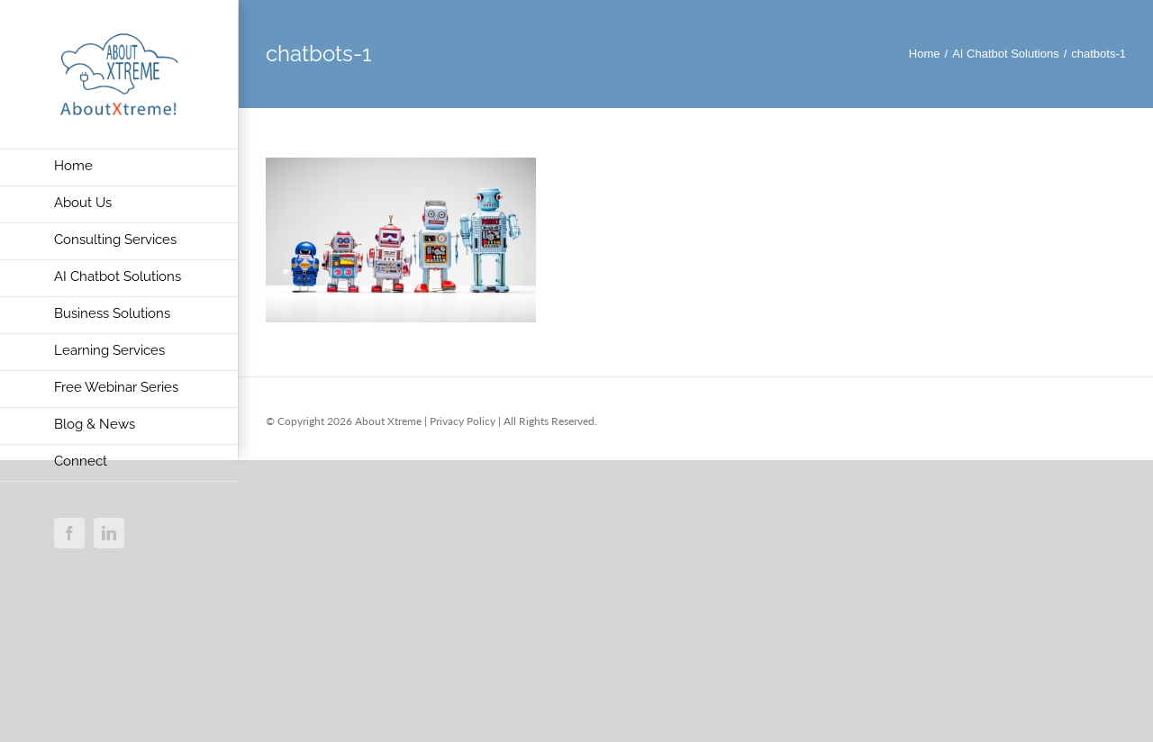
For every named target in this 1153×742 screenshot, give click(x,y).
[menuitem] (119, 167)
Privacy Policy (462, 421)
